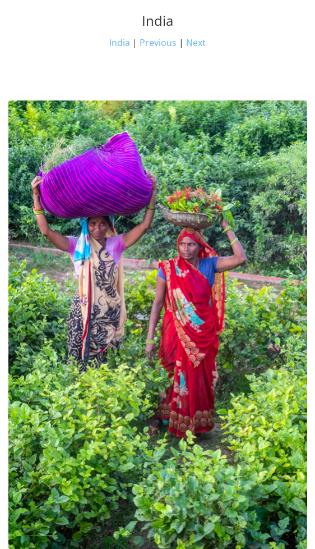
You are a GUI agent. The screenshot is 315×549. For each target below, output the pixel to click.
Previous (158, 42)
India (119, 42)
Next (196, 42)
